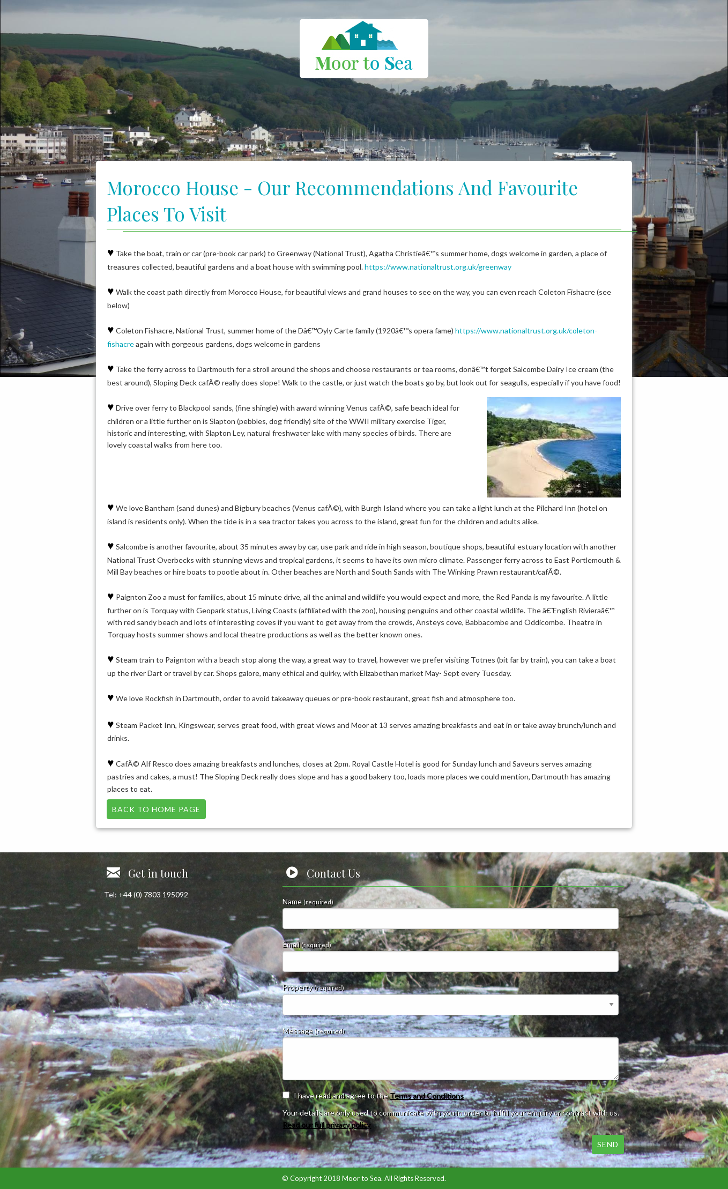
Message (451, 1053)
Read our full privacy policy (326, 1124)
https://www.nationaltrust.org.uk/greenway (438, 266)
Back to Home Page (156, 809)
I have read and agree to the (379, 1095)
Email (451, 956)
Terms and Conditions (427, 1095)
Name (451, 913)
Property (451, 999)
